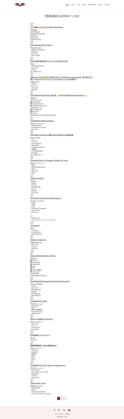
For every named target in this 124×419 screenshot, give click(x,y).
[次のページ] (65, 398)
